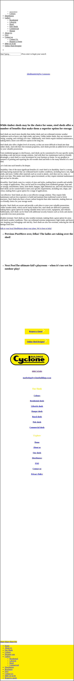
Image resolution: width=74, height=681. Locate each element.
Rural (11, 663)
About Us (8, 648)
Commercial (14, 665)
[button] (37, 331)
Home (7, 646)
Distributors (9, 667)
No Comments (44, 74)
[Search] (10, 54)
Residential (13, 659)
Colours (8, 652)
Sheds (37, 57)
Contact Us (9, 674)
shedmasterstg (33, 74)
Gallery (7, 657)
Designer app (10, 654)
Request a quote (11, 678)
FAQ (6, 672)
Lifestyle (12, 661)
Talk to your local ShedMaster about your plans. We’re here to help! (26, 228)
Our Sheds (9, 650)
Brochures (9, 669)
